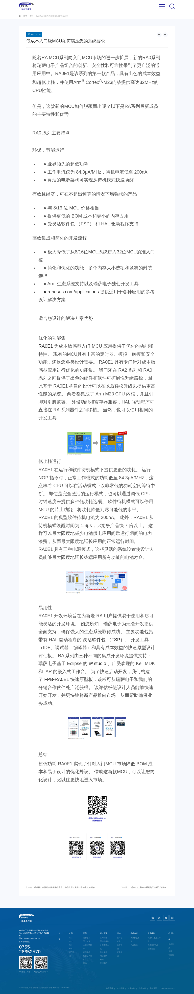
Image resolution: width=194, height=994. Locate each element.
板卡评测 (119, 946)
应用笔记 (119, 954)
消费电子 (86, 938)
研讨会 (119, 938)
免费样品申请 (135, 939)
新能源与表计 (87, 957)
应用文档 (103, 963)
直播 (118, 941)
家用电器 (86, 952)
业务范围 (151, 949)
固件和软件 (104, 941)
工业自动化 (87, 945)
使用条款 (131, 988)
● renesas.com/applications (68, 291)
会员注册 (171, 945)
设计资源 (103, 933)
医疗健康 (86, 941)
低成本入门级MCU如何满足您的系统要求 (52, 16)
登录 (170, 951)
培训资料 (103, 956)
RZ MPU (71, 946)
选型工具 (72, 954)
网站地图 (153, 988)
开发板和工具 (104, 946)
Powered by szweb (168, 988)
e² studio (97, 663)
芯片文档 (103, 938)
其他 (85, 963)
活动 (25, 16)
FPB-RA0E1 (56, 679)
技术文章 (103, 952)
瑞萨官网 (109, 988)
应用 (85, 933)
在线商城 (120, 988)
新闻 (31, 16)
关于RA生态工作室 (154, 939)
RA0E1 (45, 346)
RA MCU (71, 939)
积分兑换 (171, 956)
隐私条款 (142, 988)
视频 (102, 959)
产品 (71, 933)
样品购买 (134, 945)
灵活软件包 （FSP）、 (106, 639)
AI (84, 949)
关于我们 (151, 933)
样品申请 (134, 933)
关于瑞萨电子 (153, 945)
